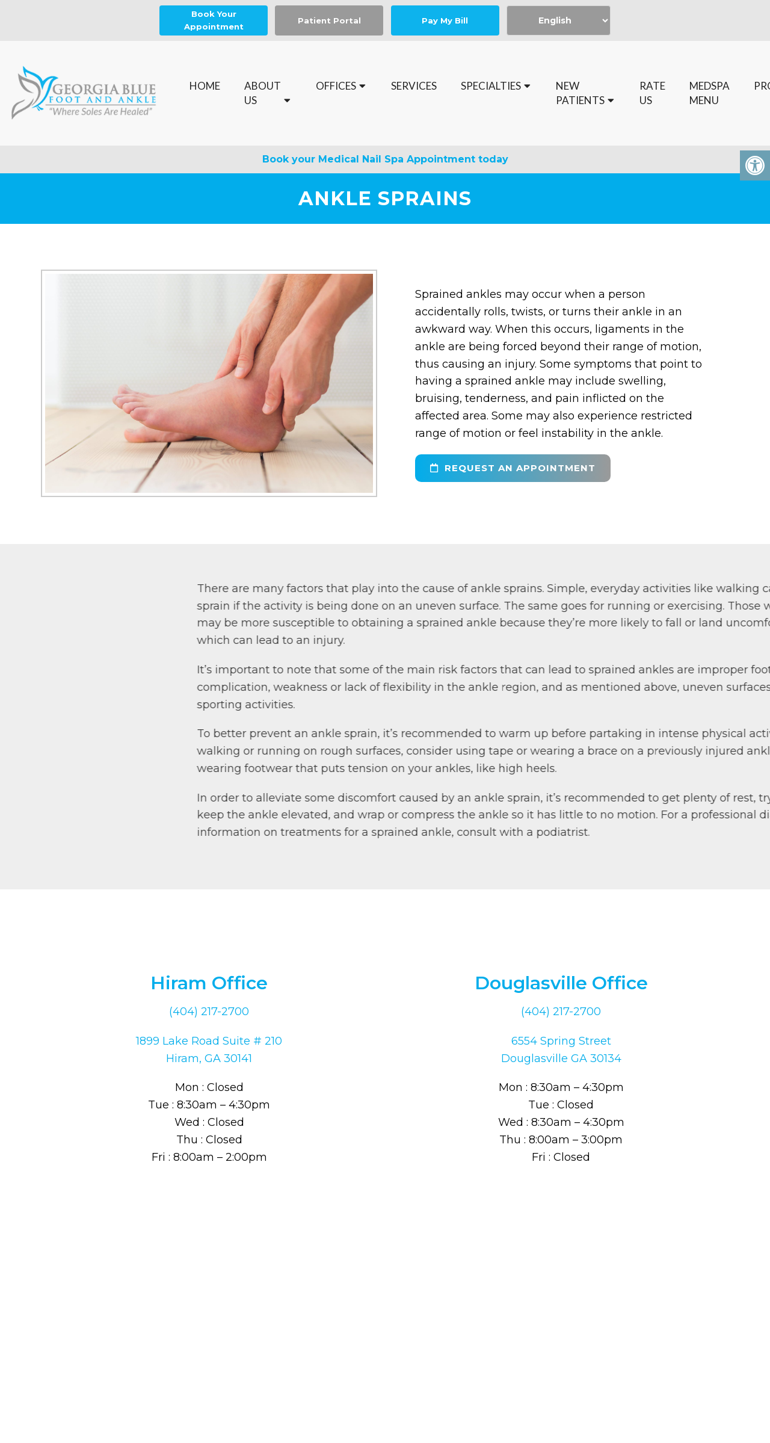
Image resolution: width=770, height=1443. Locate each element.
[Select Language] (559, 20)
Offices (336, 85)
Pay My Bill (445, 20)
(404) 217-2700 (209, 1011)
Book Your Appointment (214, 20)
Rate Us (652, 93)
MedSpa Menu (709, 93)
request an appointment (513, 468)
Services (414, 85)
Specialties (491, 85)
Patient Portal (329, 20)
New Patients (580, 93)
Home (204, 85)
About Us (262, 93)
